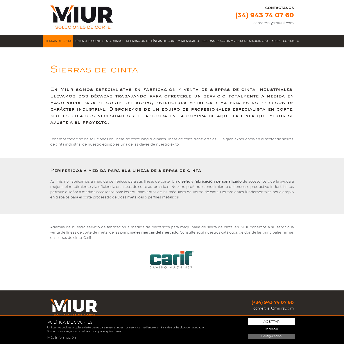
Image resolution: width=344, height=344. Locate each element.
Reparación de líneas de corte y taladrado (162, 41)
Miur (276, 41)
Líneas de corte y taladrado (99, 41)
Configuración (271, 336)
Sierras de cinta (58, 41)
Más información (61, 337)
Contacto (291, 41)
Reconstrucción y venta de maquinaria (235, 41)
